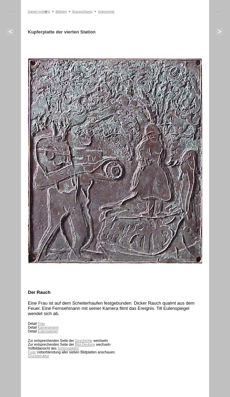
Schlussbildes (68, 348)
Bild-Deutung (85, 344)
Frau (41, 324)
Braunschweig (82, 11)
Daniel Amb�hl (39, 11)
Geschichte (83, 341)
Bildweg (61, 11)
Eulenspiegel (48, 331)
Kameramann (48, 327)
